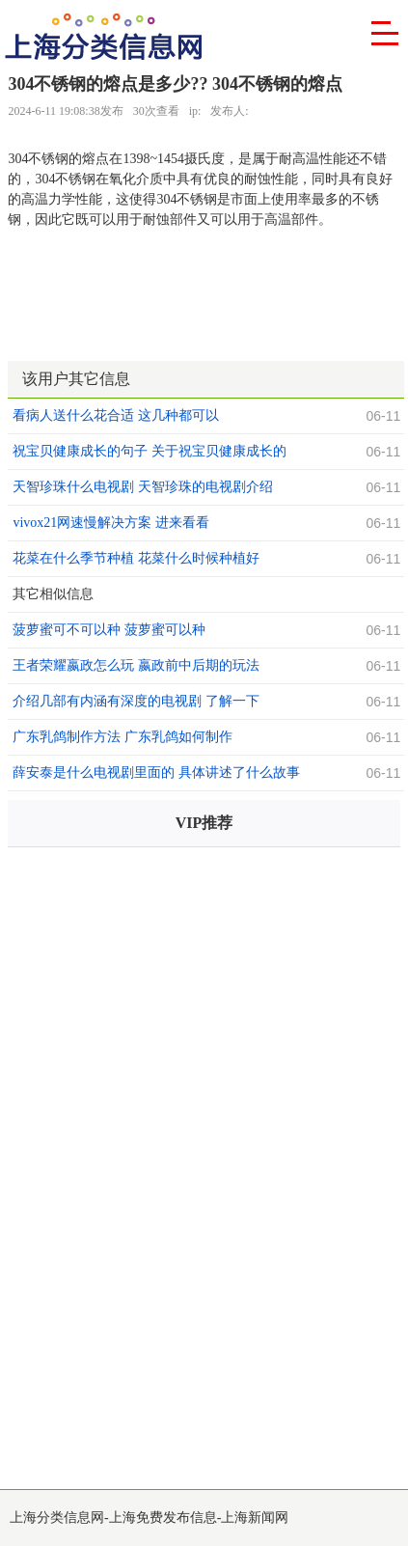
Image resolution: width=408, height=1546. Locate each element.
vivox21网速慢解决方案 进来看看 (110, 522)
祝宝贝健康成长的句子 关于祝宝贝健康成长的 (149, 451)
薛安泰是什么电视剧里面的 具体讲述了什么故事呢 (156, 775)
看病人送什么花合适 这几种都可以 (116, 415)
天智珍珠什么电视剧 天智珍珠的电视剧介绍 (143, 487)
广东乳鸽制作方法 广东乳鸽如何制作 (122, 737)
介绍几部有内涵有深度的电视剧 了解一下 (136, 701)
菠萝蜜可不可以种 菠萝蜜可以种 (109, 629)
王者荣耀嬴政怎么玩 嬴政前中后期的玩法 (136, 665)
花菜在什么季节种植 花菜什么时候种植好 (136, 558)
